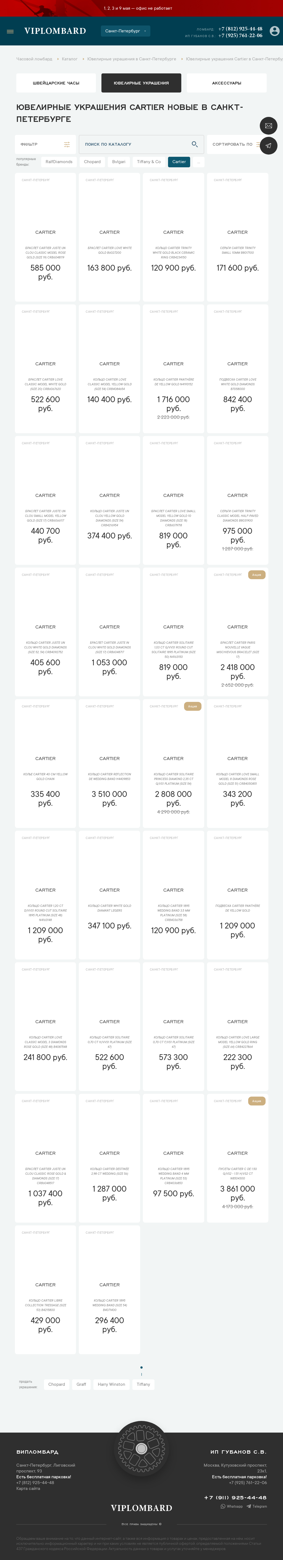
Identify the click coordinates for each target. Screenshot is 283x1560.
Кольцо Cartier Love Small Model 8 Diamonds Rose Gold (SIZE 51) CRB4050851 (237, 779)
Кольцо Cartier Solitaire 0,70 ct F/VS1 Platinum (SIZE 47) (173, 1042)
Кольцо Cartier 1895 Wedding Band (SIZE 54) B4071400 (109, 1305)
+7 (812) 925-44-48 (240, 29)
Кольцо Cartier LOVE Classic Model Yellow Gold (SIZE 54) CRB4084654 (110, 384)
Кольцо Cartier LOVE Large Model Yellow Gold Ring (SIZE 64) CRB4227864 (237, 1042)
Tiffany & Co (149, 162)
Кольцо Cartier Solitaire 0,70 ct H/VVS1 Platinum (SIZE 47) (110, 1042)
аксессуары (226, 82)
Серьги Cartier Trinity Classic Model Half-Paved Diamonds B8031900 (237, 516)
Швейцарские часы (56, 82)
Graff (81, 1384)
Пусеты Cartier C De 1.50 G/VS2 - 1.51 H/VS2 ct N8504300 (237, 1174)
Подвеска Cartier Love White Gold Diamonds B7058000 (237, 384)
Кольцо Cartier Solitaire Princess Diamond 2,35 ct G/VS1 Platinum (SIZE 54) (173, 779)
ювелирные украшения (141, 82)
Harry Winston (111, 1384)
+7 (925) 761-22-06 (240, 36)
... (198, 162)
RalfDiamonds (59, 162)
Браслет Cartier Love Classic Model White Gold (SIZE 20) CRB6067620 (45, 384)
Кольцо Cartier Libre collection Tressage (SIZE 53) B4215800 (45, 1305)
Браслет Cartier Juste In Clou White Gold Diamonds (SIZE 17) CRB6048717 (109, 648)
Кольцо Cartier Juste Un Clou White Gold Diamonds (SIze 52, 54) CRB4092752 (45, 648)
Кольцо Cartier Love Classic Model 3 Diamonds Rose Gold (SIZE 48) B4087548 (45, 1042)
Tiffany (143, 1384)
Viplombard (55, 31)
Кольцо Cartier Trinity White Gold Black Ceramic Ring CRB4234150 (174, 253)
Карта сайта (28, 1488)
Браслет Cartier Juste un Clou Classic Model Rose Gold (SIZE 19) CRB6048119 (45, 253)
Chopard (92, 162)
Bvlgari (118, 162)
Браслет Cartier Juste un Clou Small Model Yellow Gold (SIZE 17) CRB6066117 (45, 516)
